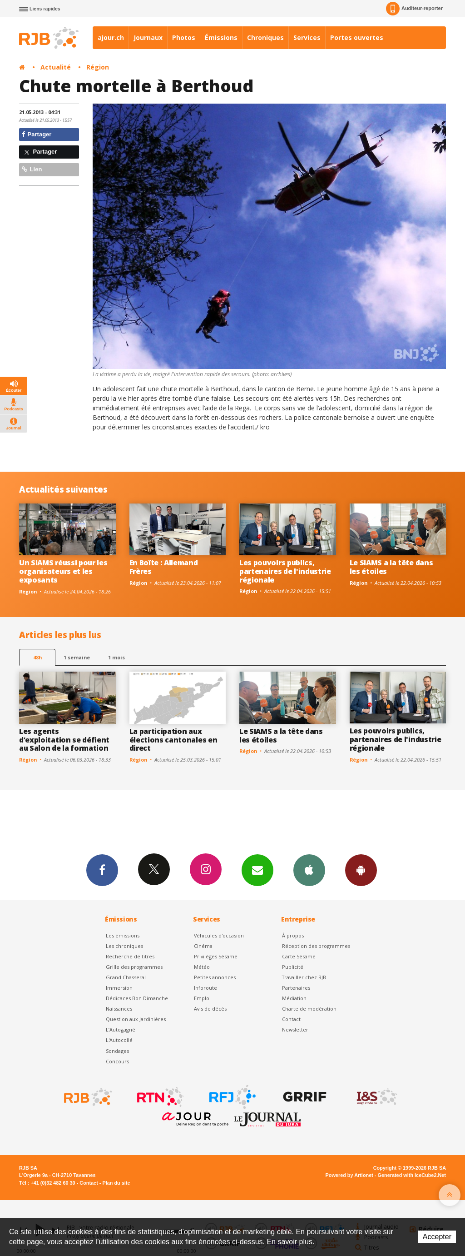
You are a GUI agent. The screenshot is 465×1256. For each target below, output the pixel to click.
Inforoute (205, 988)
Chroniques (265, 37)
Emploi (202, 998)
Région (97, 67)
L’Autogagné (120, 1029)
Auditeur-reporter (414, 8)
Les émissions (122, 935)
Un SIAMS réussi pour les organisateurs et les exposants (63, 571)
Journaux (148, 37)
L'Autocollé (119, 1040)
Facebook (102, 869)
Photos (183, 37)
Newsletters (257, 869)
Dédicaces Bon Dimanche (137, 998)
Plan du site (116, 1183)
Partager (36, 134)
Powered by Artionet (349, 1175)
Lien (32, 169)
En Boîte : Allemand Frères (163, 567)
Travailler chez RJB (304, 977)
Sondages (117, 1051)
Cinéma (203, 946)
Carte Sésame (299, 956)
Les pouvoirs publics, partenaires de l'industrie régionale (285, 571)
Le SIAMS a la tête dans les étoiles (391, 567)
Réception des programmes (316, 946)
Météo (202, 967)
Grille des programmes (134, 967)
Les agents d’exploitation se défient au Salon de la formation (64, 739)
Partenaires (296, 988)
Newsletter (295, 1029)
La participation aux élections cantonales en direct (173, 739)
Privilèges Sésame (215, 956)
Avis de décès (210, 1009)
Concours (117, 1061)
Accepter (437, 1237)
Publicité (292, 967)
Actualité (55, 67)
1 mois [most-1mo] (116, 657)
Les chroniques (124, 946)
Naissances (119, 1009)
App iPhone (309, 869)
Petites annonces (215, 977)
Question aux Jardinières (136, 1019)
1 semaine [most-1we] (77, 657)
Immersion (119, 988)
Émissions (221, 37)
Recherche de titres (130, 956)
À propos (293, 935)
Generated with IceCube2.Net (412, 1175)
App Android (361, 869)
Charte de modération (309, 1009)
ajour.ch (111, 37)
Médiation (294, 998)
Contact (291, 1019)
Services (307, 37)
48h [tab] (37, 657)
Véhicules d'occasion (219, 935)
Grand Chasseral (126, 977)
